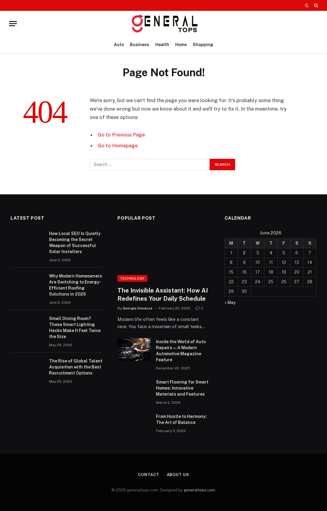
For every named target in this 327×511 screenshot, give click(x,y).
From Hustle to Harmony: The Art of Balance (181, 419)
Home (181, 44)
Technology (132, 278)
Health (162, 44)
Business (139, 44)
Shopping (203, 44)
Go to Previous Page (121, 135)
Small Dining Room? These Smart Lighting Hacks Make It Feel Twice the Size (75, 327)
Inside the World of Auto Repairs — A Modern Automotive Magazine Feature (181, 350)
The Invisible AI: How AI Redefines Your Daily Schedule (162, 294)
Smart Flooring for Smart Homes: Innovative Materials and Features (182, 388)
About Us (178, 474)
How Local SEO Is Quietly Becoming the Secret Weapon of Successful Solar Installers (75, 242)
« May (230, 302)
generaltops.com (199, 490)
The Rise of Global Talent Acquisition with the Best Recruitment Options (75, 367)
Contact (148, 474)
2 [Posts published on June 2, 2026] (244, 252)
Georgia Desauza (137, 308)
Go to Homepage (118, 146)
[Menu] (13, 23)
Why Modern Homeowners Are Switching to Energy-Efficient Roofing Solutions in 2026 (75, 285)
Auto (119, 44)
